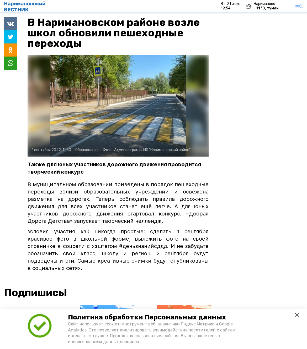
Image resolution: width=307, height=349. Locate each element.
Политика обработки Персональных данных (147, 317)
